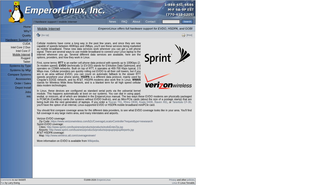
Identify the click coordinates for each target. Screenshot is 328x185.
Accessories (23, 78)
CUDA (26, 43)
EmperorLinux (104, 180)
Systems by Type (20, 65)
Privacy (172, 180)
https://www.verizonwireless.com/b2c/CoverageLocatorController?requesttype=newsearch (102, 121)
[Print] (189, 35)
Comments (6, 180)
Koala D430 (146, 102)
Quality (26, 35)
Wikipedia (93, 141)
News (112, 21)
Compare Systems (19, 74)
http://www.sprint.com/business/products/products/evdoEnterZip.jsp (85, 127)
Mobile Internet (21, 54)
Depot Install (23, 87)
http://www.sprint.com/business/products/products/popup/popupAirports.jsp (91, 129)
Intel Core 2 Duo (20, 47)
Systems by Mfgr (20, 70)
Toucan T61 (115, 102)
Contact (151, 21)
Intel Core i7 (23, 51)
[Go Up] (45, 35)
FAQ (124, 21)
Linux (175, 183)
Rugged (25, 58)
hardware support (45, 21)
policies (190, 180)
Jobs (28, 92)
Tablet (26, 61)
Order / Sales (22, 83)
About (136, 21)
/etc (28, 96)
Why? (27, 31)
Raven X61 (161, 102)
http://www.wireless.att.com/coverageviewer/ (70, 135)
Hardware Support (16, 39)
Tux (2, 183)
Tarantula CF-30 (181, 102)
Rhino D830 (130, 102)
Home (27, 26)
